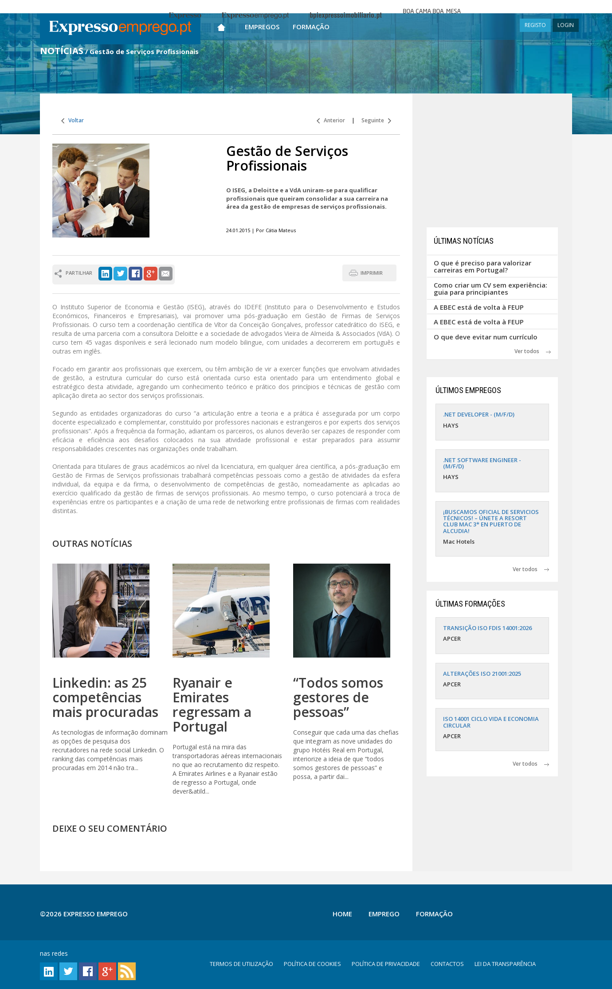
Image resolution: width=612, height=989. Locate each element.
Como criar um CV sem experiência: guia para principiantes (490, 288)
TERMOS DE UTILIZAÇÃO (241, 964)
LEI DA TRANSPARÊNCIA (505, 964)
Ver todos (532, 351)
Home (342, 913)
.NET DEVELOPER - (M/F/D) (478, 414)
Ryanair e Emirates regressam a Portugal (212, 705)
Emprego (384, 913)
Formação (311, 26)
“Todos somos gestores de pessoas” (338, 697)
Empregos (262, 26)
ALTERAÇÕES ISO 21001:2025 (482, 674)
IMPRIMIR (372, 272)
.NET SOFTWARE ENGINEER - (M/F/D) (482, 463)
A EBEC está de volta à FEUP (479, 307)
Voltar (72, 120)
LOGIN (565, 25)
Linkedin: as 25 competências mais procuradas (105, 697)
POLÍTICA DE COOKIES (312, 964)
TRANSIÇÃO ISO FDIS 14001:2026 (487, 628)
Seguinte (376, 120)
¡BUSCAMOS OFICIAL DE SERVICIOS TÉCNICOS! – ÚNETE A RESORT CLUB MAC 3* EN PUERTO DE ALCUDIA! (491, 521)
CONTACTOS (447, 964)
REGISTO (535, 25)
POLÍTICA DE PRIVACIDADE (386, 964)
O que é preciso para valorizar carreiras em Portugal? (482, 266)
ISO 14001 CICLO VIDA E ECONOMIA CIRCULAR (491, 722)
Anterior (331, 120)
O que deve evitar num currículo (485, 336)
